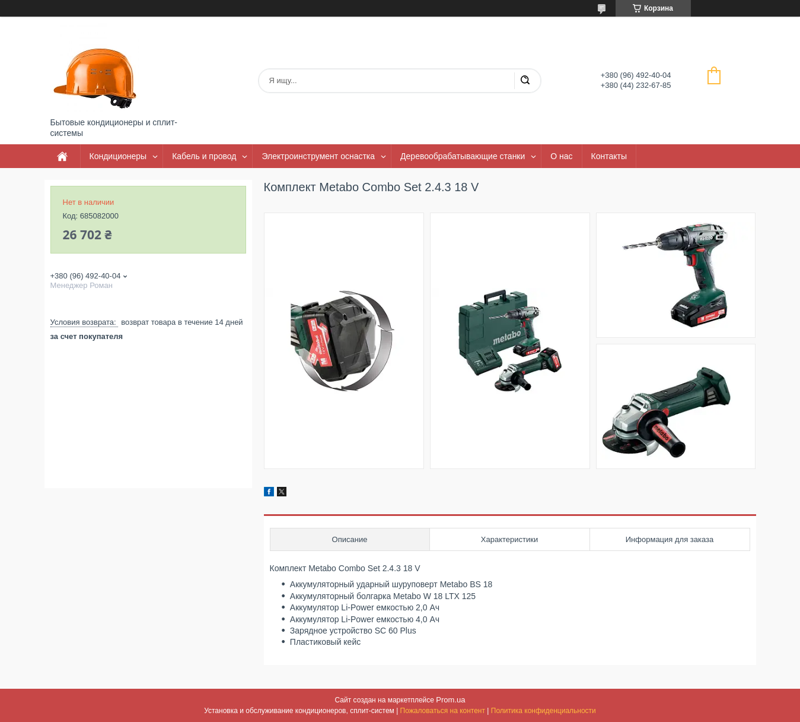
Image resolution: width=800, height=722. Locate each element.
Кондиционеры (118, 156)
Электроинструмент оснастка (318, 156)
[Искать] (525, 80)
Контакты (609, 156)
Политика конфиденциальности (543, 711)
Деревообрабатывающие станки (462, 156)
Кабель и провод (204, 156)
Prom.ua (450, 699)
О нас (561, 156)
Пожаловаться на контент (442, 711)
